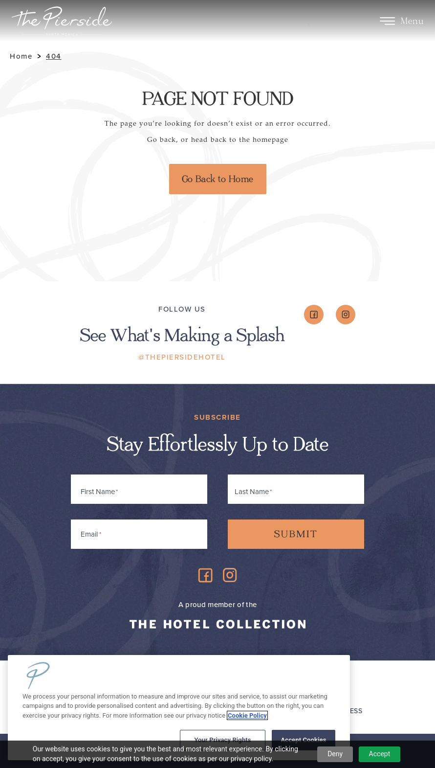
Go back (161, 140)
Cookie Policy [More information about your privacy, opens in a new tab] (247, 715)
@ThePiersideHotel (182, 357)
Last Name (252, 491)
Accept (380, 754)
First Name (98, 491)
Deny (335, 754)
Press (352, 711)
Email (91, 532)
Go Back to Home (218, 179)
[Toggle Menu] (387, 21)
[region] (179, 707)
